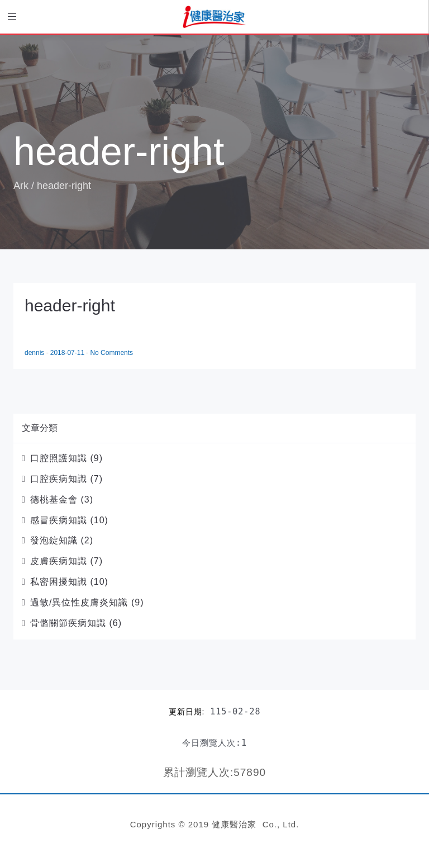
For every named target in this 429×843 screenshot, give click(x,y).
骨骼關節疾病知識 (68, 623)
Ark (20, 185)
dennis (35, 353)
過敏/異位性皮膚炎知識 (79, 602)
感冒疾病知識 (58, 520)
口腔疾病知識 (58, 479)
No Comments (111, 353)
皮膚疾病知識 (58, 561)
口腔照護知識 (58, 458)
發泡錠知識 (54, 540)
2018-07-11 (68, 353)
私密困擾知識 (58, 581)
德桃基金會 (54, 499)
